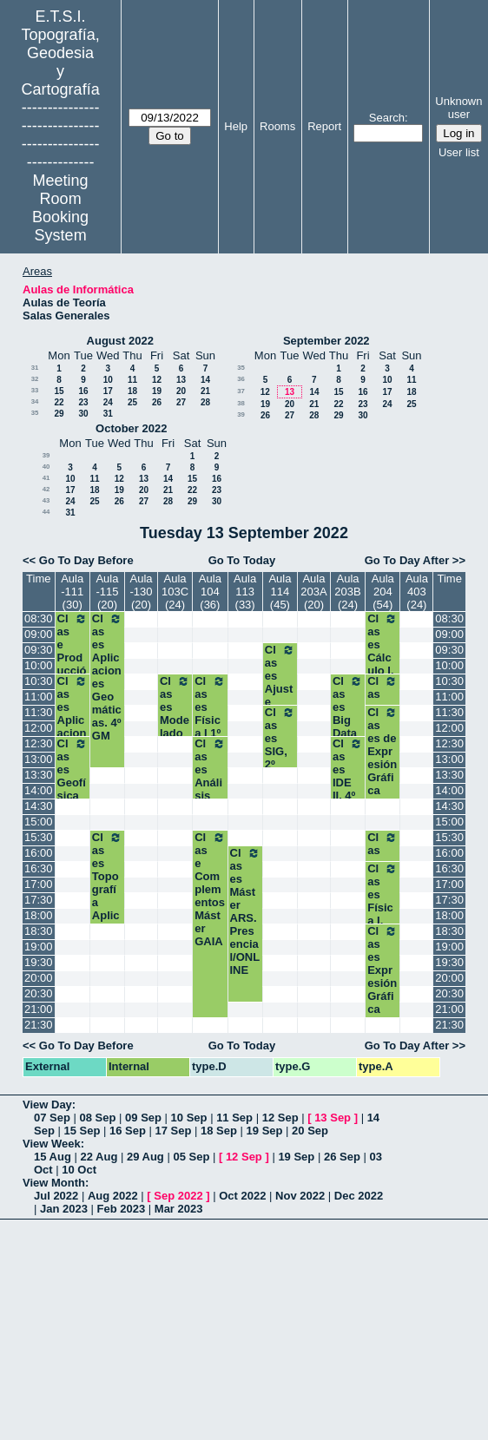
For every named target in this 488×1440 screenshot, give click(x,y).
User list (459, 152)
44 (46, 512)
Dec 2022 (358, 1195)
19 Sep (265, 1130)
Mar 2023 (179, 1208)
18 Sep (219, 1130)
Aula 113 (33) (245, 591)
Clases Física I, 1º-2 (382, 901)
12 (157, 380)
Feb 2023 (121, 1208)
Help (235, 126)
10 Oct (79, 1169)
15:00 (38, 821)
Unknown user (458, 108)
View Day (47, 1104)
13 (181, 380)
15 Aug (52, 1156)
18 (132, 391)
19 (157, 391)
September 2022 (326, 340)
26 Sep (342, 1156)
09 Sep (143, 1117)
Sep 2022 (178, 1195)
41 (46, 478)
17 (108, 391)
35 (35, 413)
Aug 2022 (113, 1195)
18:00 (38, 915)
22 (58, 402)
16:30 (38, 868)
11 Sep (234, 1117)
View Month (54, 1182)
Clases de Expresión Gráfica (382, 751)
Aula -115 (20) (107, 591)
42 (46, 489)
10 (108, 380)
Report (324, 126)
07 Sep (52, 1117)
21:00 (38, 1009)
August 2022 (120, 340)
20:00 (38, 977)
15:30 (38, 837)
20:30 (38, 993)
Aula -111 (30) (72, 591)
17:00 (38, 884)
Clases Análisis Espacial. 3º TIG (210, 795)
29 (58, 413)
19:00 (38, 946)
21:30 (38, 1024)
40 (46, 466)
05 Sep (191, 1156)
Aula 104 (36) (210, 591)
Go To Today (242, 560)
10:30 (38, 680)
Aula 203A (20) (313, 591)
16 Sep (127, 1130)
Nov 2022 (300, 1195)
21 (205, 391)
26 (157, 402)
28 (205, 402)
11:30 (38, 712)
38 (241, 403)
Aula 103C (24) (175, 591)
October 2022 (131, 428)
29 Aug (145, 1156)
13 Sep (332, 1117)
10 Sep (189, 1117)
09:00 (38, 634)
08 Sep (98, 1117)
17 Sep (173, 1130)
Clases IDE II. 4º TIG (348, 776)
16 (83, 391)
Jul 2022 (56, 1195)
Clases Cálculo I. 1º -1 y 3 (382, 657)
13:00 (38, 759)
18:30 (38, 930)
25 (132, 402)
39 (241, 414)
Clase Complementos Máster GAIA (210, 889)
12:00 (38, 727)
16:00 (38, 852)
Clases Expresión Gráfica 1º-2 (382, 976)
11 (132, 380)
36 (241, 379)
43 (46, 500)
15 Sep (81, 1130)
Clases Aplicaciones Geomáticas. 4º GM (107, 677)
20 (181, 391)
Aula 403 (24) (417, 591)
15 (58, 391)
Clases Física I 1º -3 (210, 713)
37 (241, 391)
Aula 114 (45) (279, 591)
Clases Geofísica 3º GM (72, 782)
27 (181, 402)
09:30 (38, 649)
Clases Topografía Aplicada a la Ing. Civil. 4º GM (107, 915)
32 (35, 379)
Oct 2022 (242, 1195)
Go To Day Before (86, 560)
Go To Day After (407, 560)
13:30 (38, 774)
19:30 (38, 962)
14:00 (38, 790)
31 (35, 368)
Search (387, 117)
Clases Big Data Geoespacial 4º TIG (348, 733)
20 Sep (310, 1130)
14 (205, 380)
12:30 (38, 743)
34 (35, 401)
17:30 (38, 899)
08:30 (38, 618)
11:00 (38, 696)
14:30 (38, 805)
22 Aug (98, 1156)
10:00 (38, 665)
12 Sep (280, 1117)
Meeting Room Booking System (60, 208)
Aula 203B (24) (347, 591)
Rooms (277, 126)
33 (35, 390)
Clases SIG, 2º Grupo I (280, 751)
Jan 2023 (64, 1208)
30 (83, 413)
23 (83, 402)
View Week (52, 1143)
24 (108, 402)
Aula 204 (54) (383, 591)
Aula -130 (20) (141, 591)
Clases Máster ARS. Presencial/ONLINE (245, 911)
